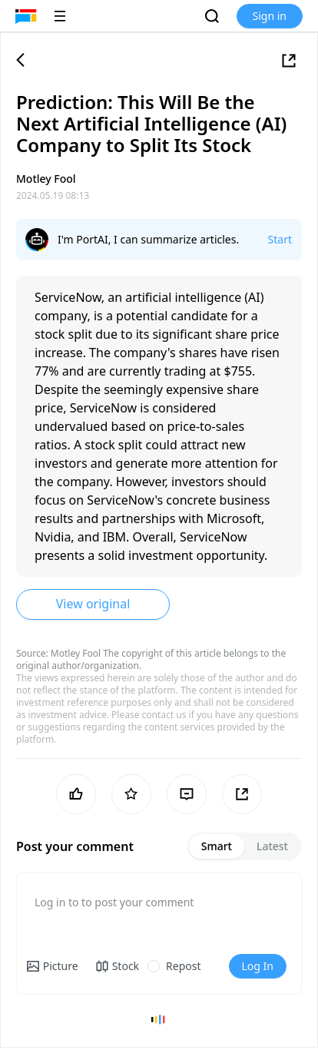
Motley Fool (76, 653)
